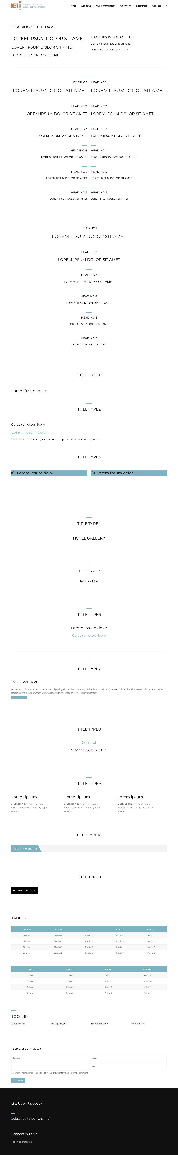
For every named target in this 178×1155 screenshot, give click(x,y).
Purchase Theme (19, 697)
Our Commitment (105, 5)
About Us (86, 5)
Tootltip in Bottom (99, 1023)
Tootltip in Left (137, 1023)
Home (73, 5)
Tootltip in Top (18, 1023)
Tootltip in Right (58, 1023)
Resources (141, 5)
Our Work (125, 5)
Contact (156, 5)
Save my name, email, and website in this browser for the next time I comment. (50, 1072)
